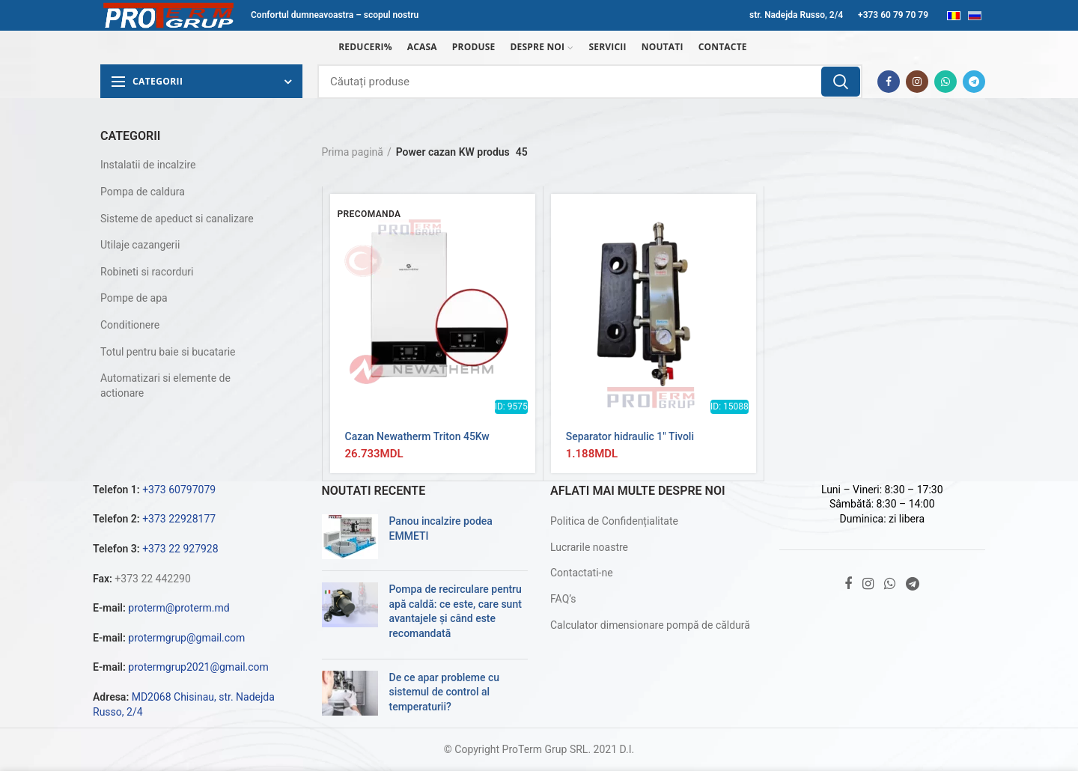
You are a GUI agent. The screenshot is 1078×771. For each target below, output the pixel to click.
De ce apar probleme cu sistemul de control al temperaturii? (444, 692)
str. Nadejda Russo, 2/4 (796, 15)
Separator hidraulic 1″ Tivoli (630, 436)
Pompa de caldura (142, 192)
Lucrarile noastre (589, 547)
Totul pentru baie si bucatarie (168, 352)
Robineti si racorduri (146, 272)
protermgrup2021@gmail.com (198, 667)
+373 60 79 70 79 (893, 15)
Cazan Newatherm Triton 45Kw (417, 436)
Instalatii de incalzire (148, 165)
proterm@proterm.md (178, 608)
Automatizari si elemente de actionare (165, 385)
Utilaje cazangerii (140, 245)
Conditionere (129, 325)
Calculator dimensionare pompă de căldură (650, 625)
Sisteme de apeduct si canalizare (177, 219)
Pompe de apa (134, 298)
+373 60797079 (179, 490)
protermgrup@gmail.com (186, 638)
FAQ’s (563, 599)
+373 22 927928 (180, 549)
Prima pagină (352, 152)
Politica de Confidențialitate (614, 521)
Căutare (840, 82)
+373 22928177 (179, 519)
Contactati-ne (581, 573)
